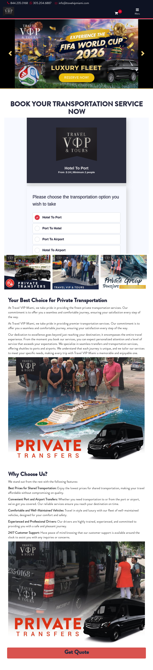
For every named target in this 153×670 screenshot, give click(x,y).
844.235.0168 (17, 3)
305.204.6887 (40, 3)
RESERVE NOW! (76, 77)
